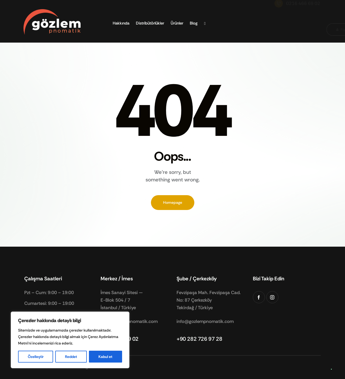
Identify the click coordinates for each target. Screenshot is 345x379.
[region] (70, 340)
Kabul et (105, 356)
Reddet (71, 356)
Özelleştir (36, 356)
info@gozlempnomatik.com (205, 321)
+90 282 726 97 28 (199, 338)
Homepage (172, 202)
